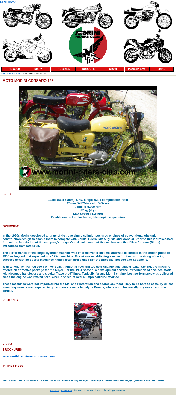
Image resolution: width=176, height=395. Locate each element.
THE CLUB (13, 68)
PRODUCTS (87, 68)
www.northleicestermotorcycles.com (29, 356)
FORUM (112, 68)
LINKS (161, 68)
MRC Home (8, 2)
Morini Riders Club (11, 73)
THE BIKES (63, 68)
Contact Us (66, 390)
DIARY (38, 68)
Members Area (136, 68)
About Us (54, 390)
